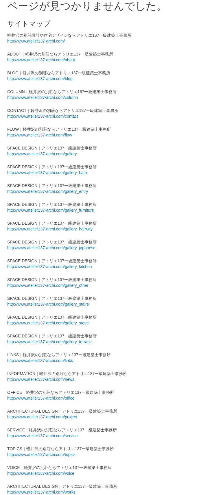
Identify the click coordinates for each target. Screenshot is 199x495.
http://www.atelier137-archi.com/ (36, 41)
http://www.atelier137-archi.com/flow (39, 135)
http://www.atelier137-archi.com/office (40, 398)
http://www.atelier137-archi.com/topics (41, 454)
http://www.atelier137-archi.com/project (42, 417)
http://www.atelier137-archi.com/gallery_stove (48, 323)
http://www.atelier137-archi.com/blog (40, 78)
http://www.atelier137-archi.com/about (41, 60)
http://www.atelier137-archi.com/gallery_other (47, 285)
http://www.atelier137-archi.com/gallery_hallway (50, 229)
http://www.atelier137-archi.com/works (41, 492)
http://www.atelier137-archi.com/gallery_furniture (50, 210)
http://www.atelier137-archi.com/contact (42, 116)
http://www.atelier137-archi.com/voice (40, 473)
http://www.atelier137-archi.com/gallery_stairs (48, 304)
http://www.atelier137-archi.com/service (42, 435)
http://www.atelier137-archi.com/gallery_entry (47, 191)
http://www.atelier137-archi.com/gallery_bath (47, 172)
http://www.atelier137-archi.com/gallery (42, 154)
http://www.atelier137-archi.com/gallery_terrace (49, 341)
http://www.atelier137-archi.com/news (40, 379)
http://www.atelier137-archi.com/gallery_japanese (51, 247)
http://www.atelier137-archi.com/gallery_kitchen (49, 266)
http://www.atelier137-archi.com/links (40, 360)
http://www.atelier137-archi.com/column (42, 97)
